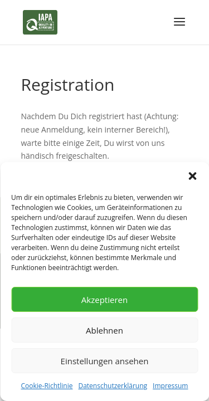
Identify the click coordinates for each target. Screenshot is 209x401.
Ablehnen (104, 330)
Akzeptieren (104, 299)
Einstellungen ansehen (105, 360)
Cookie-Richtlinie (47, 385)
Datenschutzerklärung (112, 385)
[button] (192, 176)
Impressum (170, 385)
